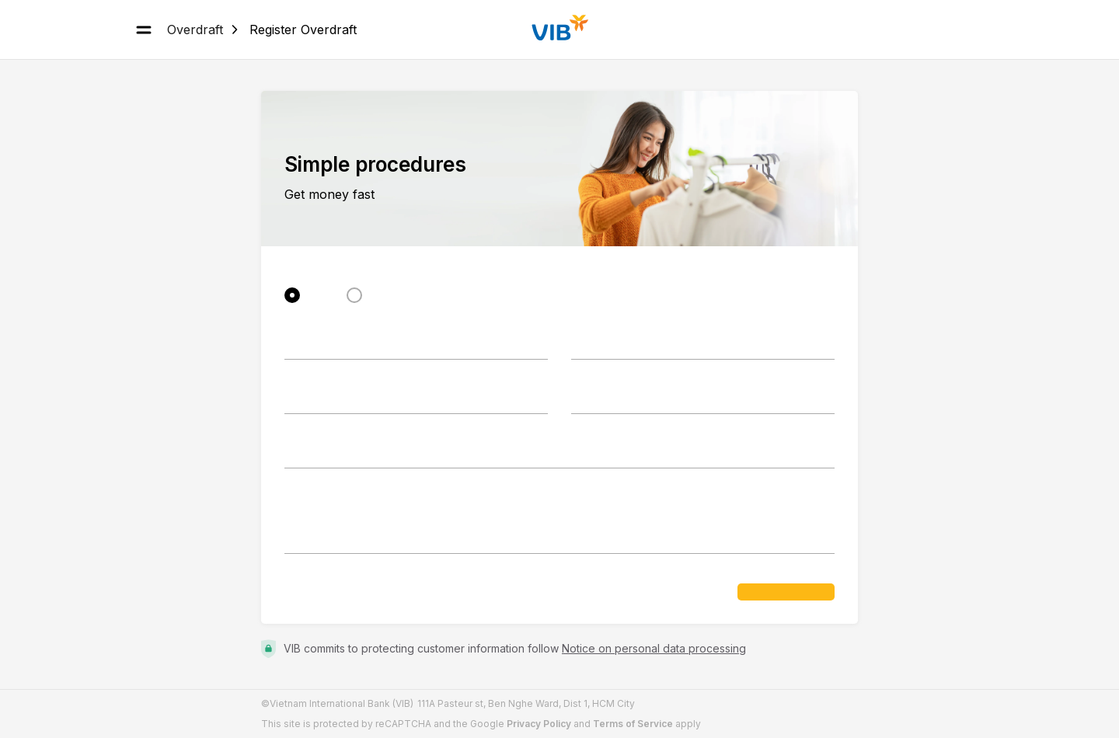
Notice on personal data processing (654, 648)
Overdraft (195, 29)
